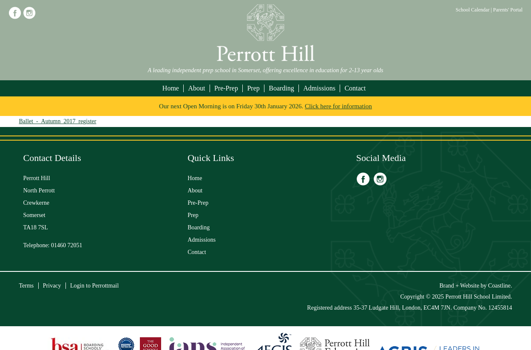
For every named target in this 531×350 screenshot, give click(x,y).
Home (170, 88)
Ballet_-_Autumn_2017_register (58, 121)
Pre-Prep (226, 88)
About (196, 88)
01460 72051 (66, 245)
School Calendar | (474, 10)
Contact (355, 88)
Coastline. (500, 285)
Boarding (281, 88)
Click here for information (338, 106)
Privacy (52, 285)
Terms (26, 285)
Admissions (319, 88)
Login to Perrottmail (94, 285)
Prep (253, 88)
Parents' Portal (507, 10)
